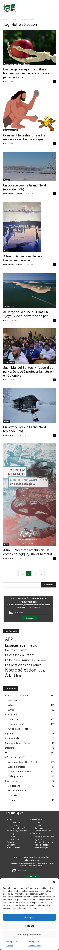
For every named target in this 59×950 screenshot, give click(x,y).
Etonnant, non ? (10, 130)
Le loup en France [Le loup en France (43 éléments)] (17, 660)
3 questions (9, 362)
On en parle (9, 307)
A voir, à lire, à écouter (16, 695)
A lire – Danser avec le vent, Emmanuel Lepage (23, 258)
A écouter (13, 700)
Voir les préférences (29, 934)
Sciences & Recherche (19, 771)
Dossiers (9, 747)
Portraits (12, 795)
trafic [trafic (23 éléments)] (42, 670)
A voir (11, 709)
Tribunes (12, 800)
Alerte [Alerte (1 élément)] (18, 640)
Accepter (29, 917)
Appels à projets (16, 766)
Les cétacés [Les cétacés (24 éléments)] (39, 660)
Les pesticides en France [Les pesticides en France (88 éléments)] (23, 665)
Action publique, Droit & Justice (17, 64)
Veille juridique (15, 776)
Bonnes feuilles (13, 738)
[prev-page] (16, 573)
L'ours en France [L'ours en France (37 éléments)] (16, 650)
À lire (6, 251)
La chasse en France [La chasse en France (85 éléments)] (20, 655)
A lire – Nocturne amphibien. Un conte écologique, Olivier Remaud (27, 552)
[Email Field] (32, 612)
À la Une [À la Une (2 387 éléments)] (13, 675)
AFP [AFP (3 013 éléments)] (9, 639)
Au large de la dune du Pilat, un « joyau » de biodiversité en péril (26, 314)
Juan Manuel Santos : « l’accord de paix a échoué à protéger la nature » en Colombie (28, 371)
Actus (6, 180)
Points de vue (12, 781)
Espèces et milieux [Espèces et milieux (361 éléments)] (21, 645)
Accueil (6, 19)
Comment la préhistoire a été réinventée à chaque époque (24, 137)
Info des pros (12, 757)
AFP (4, 81)
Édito (7, 752)
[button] (54, 882)
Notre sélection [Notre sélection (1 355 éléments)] (21, 670)
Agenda (9, 733)
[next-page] (42, 573)
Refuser (29, 926)
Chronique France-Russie (17, 743)
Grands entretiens (17, 790)
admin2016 (8, 435)
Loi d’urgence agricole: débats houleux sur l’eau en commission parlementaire (27, 73)
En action (13, 719)
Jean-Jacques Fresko (12, 193)
